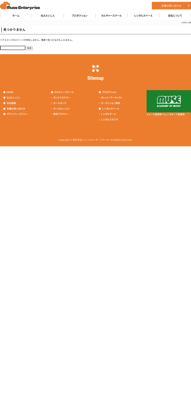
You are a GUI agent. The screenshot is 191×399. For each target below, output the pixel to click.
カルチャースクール (111, 15)
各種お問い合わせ (171, 5)
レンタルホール (107, 114)
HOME (8, 92)
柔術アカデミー (60, 114)
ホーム (16, 15)
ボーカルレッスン (60, 108)
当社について (175, 15)
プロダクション (79, 15)
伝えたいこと (48, 15)
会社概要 (9, 103)
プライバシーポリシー (15, 114)
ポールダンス (58, 103)
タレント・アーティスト (110, 97)
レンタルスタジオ (108, 119)
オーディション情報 (109, 103)
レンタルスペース (143, 15)
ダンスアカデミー (60, 97)
